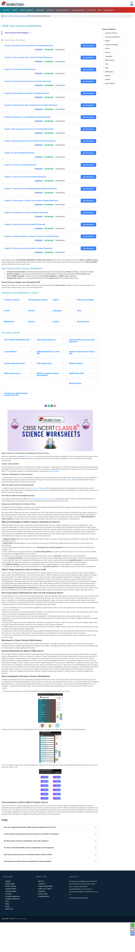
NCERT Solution (10, 916)
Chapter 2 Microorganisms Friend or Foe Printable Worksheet (29, 159)
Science (23, 16)
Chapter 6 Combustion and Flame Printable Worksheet (26, 242)
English (107, 134)
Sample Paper (10, 913)
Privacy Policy (42, 923)
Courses (6, 10)
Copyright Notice (43, 926)
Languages (108, 149)
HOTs (7, 931)
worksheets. (55, 501)
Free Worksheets (78, 10)
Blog (99, 10)
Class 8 (16, 16)
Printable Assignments (12, 926)
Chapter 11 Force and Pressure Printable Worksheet (25, 206)
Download (39, 10)
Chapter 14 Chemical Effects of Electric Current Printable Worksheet (31, 266)
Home (4, 16)
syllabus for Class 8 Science (34, 518)
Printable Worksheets (12, 928)
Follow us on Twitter (44, 918)
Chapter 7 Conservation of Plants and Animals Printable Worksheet (31, 230)
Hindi (106, 161)
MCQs (7, 936)
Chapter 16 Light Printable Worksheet (19, 182)
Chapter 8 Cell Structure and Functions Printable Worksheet (28, 278)
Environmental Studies (112, 130)
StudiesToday (67, 509)
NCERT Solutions (26, 10)
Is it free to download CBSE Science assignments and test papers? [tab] (29, 877)
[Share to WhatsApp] (49, 435)
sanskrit (107, 172)
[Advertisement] (65, 35)
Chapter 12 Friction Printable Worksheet (20, 194)
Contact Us (42, 913)
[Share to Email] (55, 435)
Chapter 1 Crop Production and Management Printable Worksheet (30, 218)
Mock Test (90, 10)
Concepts (8, 923)
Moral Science (109, 153)
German (107, 145)
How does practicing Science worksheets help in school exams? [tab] (28, 884)
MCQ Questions (62, 10)
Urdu (106, 157)
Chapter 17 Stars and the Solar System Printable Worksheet (28, 87)
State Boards (108, 10)
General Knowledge (111, 138)
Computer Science (111, 126)
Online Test (9, 938)
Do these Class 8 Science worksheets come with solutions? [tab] (26, 870)
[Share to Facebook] (46, 435)
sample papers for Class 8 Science (44, 528)
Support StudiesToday (45, 916)
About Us (41, 911)
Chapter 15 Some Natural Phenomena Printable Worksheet (27, 111)
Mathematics (109, 165)
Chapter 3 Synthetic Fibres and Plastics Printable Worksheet (28, 75)
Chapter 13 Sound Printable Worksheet (20, 99)
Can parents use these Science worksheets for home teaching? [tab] (27, 891)
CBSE (14, 10)
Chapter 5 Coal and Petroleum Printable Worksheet (24, 254)
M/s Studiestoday (21, 948)
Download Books (10, 921)
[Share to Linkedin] (52, 435)
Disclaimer (41, 921)
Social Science (110, 176)
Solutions (50, 10)
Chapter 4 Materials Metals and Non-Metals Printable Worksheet (29, 170)
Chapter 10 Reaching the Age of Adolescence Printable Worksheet (30, 135)
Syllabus (8, 911)
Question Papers (10, 918)
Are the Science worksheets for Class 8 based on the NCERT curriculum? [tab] (31, 863)
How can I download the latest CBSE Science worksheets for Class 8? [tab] (30, 857)
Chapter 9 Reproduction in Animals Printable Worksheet (26, 123)
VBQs (7, 933)
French (107, 141)
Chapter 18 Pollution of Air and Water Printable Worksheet (27, 147)
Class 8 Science (30, 486)
